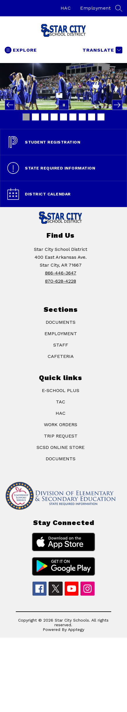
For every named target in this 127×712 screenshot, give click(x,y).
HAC (66, 8)
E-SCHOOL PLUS (60, 390)
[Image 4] (54, 116)
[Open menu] (21, 50)
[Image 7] (82, 116)
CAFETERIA (61, 356)
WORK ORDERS (60, 424)
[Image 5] (63, 116)
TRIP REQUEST (61, 436)
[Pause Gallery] (64, 105)
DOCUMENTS (60, 322)
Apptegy (76, 629)
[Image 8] (91, 116)
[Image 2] (35, 116)
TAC (60, 402)
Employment (95, 8)
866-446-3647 (60, 273)
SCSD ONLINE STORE (61, 447)
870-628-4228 (60, 281)
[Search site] (118, 8)
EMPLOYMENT (60, 333)
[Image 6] (72, 116)
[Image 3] (44, 116)
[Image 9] (100, 116)
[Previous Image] (10, 105)
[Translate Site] (101, 50)
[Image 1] (26, 116)
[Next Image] (117, 105)
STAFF (60, 345)
